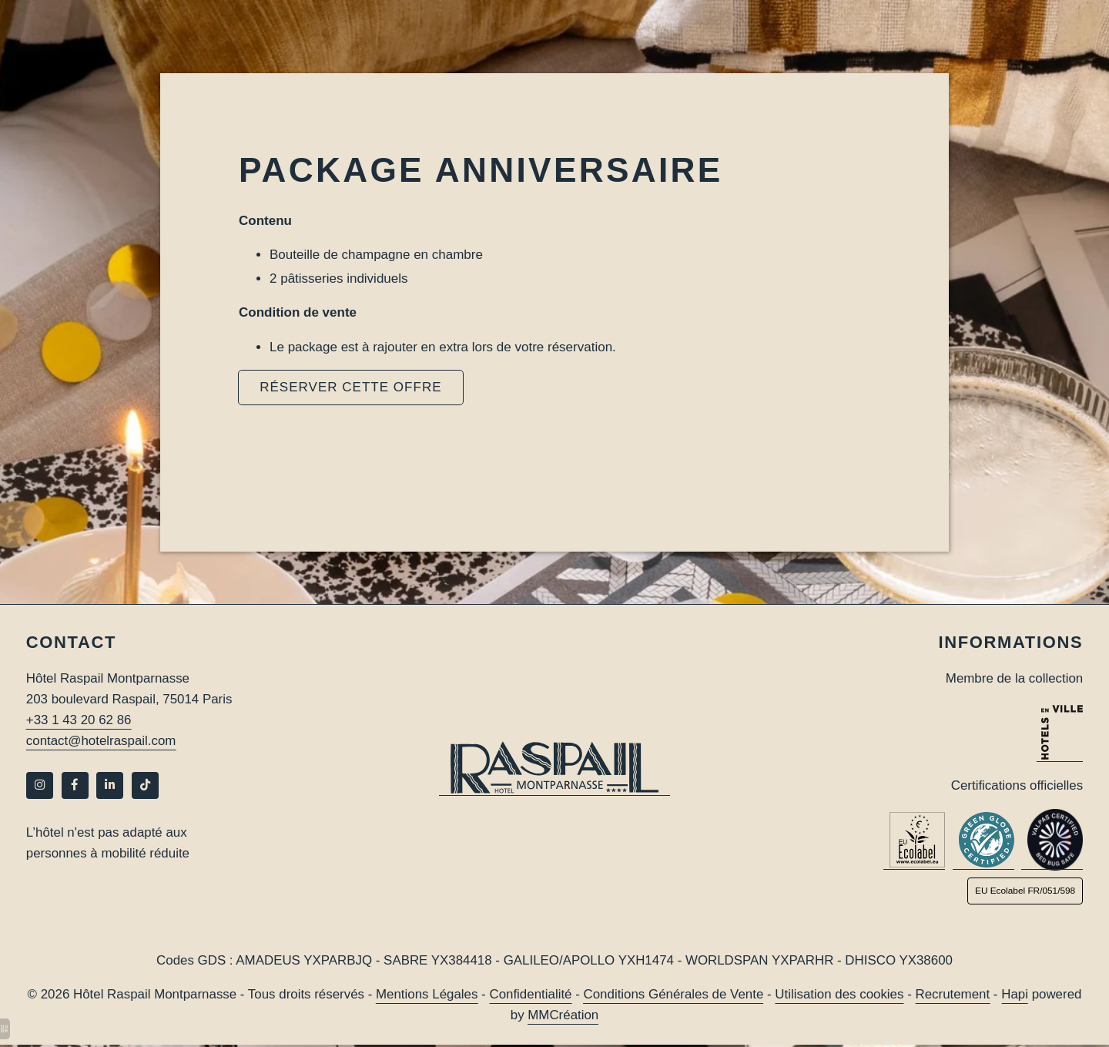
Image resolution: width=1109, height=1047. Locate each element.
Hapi (1017, 995)
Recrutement (955, 995)
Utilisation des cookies (841, 995)
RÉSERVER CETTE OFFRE (350, 387)
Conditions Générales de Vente (674, 995)
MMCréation (563, 1016)
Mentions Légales (426, 995)
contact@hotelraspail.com (101, 741)
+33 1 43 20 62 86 (79, 720)
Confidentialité (530, 995)
